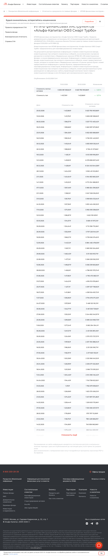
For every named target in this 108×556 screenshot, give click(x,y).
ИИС (4, 496)
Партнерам (74, 4)
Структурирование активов (34, 501)
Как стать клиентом (56, 498)
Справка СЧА (10, 41)
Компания (82, 493)
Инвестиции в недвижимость (9, 510)
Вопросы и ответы (98, 479)
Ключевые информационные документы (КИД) (73, 480)
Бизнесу (64, 4)
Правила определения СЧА (16, 27)
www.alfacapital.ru (36, 548)
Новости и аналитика (90, 4)
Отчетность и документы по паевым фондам (59, 11)
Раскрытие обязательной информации (23, 11)
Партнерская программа (71, 494)
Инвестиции (31, 4)
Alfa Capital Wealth (31, 508)
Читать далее (13, 554)
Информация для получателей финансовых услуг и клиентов (38, 480)
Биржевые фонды (9, 505)
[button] (99, 545)
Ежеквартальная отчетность (16, 37)
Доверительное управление (8, 501)
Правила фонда (11, 32)
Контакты (82, 496)
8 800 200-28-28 (11, 472)
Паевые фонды (8, 493)
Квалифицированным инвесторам (32, 497)
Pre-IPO (27, 504)
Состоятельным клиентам (49, 4)
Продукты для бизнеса (54, 494)
